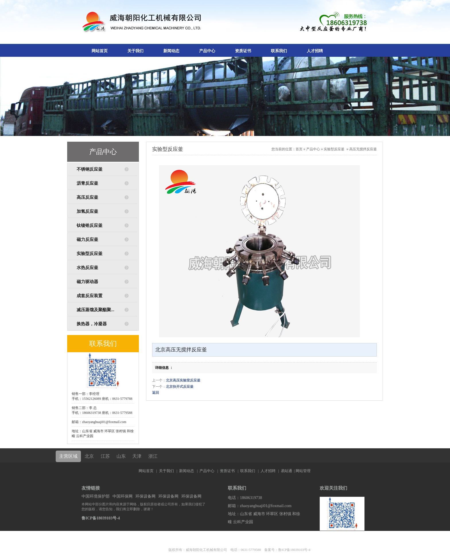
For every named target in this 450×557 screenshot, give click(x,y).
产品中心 (207, 51)
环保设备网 (145, 496)
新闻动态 (171, 51)
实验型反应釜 (89, 253)
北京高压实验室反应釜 (183, 380)
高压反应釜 (87, 197)
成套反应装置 (89, 295)
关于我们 (135, 51)
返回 (155, 393)
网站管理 (303, 471)
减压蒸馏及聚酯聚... (95, 309)
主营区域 (68, 456)
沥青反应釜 (87, 183)
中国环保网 (123, 496)
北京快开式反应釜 (179, 387)
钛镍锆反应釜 (89, 225)
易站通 (288, 471)
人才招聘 (315, 51)
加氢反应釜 (87, 211)
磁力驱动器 (87, 281)
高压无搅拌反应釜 (363, 149)
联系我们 (279, 51)
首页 (299, 149)
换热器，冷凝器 (92, 324)
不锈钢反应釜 (89, 169)
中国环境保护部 (96, 496)
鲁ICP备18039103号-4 (101, 518)
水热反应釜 (87, 267)
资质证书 (243, 51)
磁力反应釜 (87, 239)
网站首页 (100, 51)
